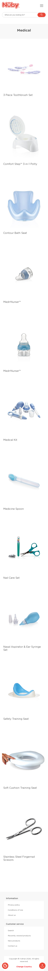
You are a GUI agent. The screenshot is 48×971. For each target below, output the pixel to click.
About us (12, 915)
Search (11, 930)
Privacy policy (14, 905)
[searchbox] (24, 14)
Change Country (24, 967)
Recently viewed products (19, 936)
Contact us (12, 946)
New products (14, 941)
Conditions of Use (15, 910)
